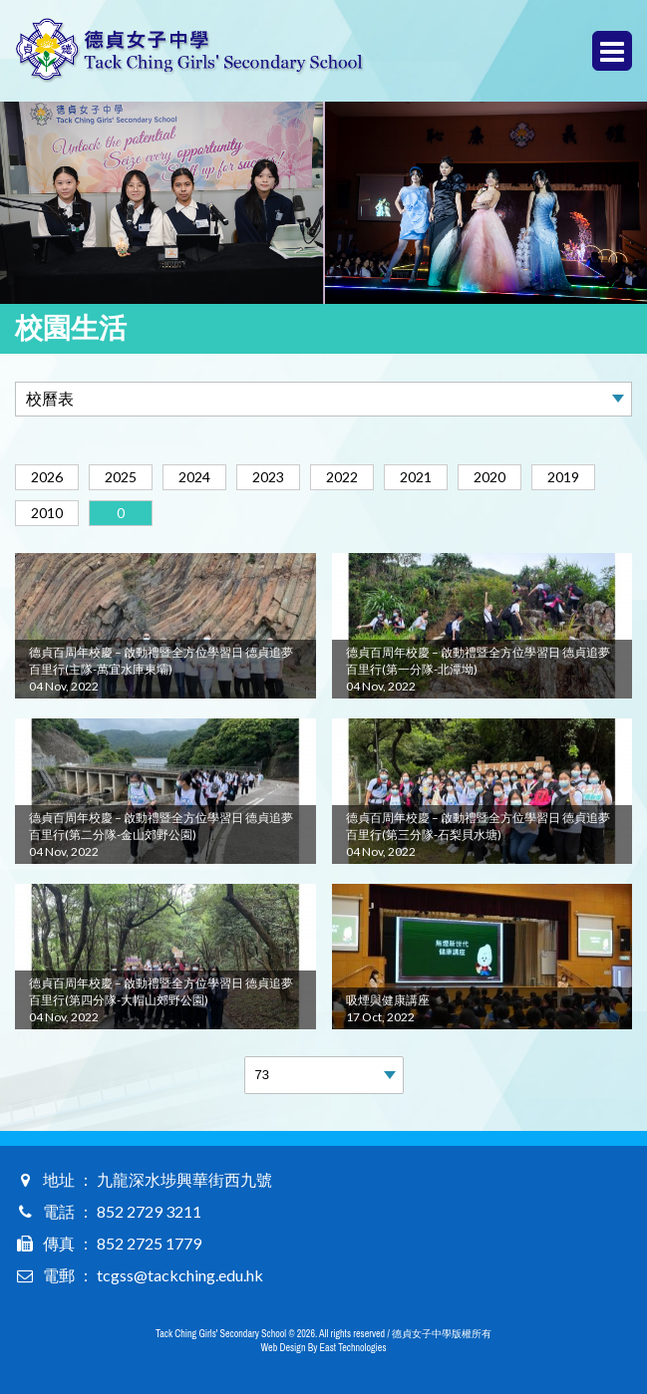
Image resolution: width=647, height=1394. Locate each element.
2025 (121, 476)
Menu (612, 51)
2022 (342, 476)
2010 (47, 512)
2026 (47, 476)
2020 (489, 476)
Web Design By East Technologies (324, 1347)
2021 (416, 476)
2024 (194, 476)
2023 (268, 476)
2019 (563, 476)
